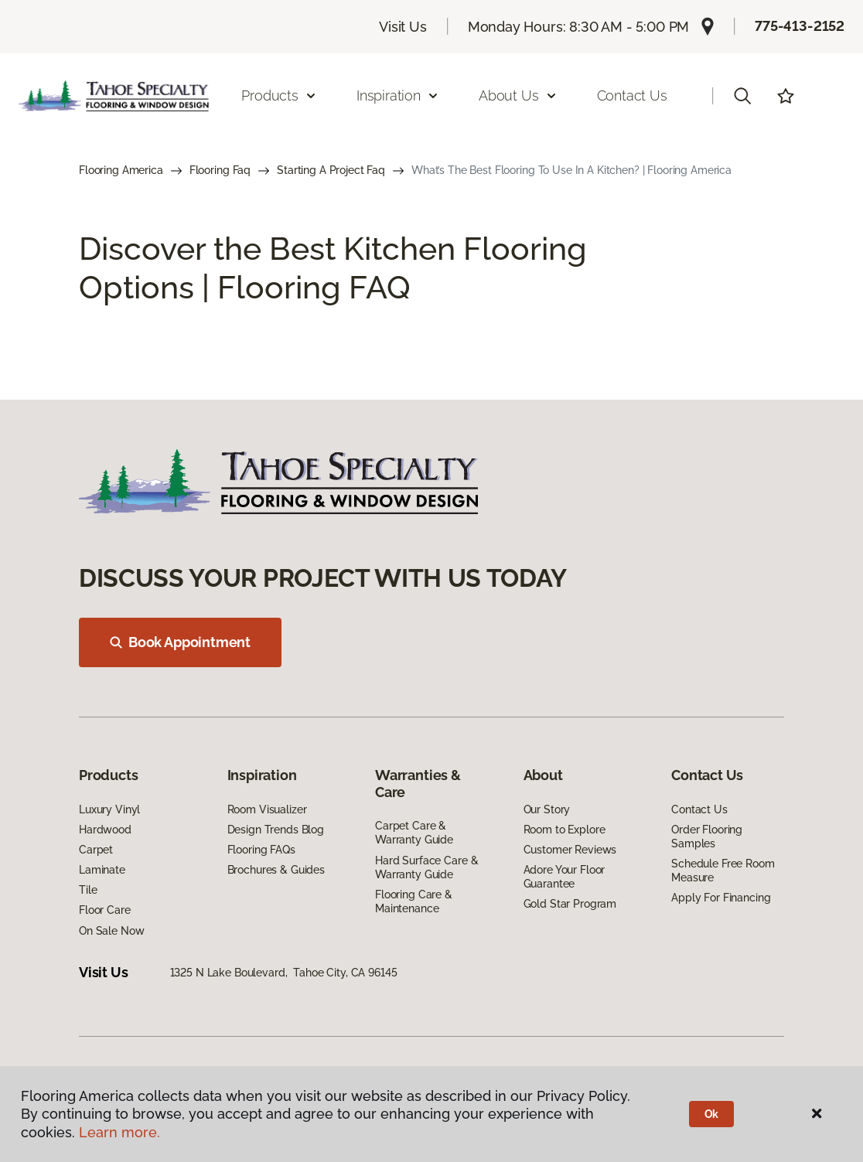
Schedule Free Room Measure (722, 870)
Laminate (102, 870)
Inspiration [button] (397, 95)
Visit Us (403, 27)
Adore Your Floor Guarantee (564, 877)
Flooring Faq (220, 170)
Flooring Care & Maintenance (413, 901)
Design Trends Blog (275, 829)
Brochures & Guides (276, 870)
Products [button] (279, 95)
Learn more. (119, 1132)
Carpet (96, 849)
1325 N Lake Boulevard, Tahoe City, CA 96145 (283, 972)
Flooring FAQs (261, 849)
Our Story (547, 809)
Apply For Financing (720, 897)
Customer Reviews (570, 849)
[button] (742, 95)
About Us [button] (518, 95)
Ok (711, 1114)
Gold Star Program (570, 904)
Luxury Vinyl (109, 809)
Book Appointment (180, 642)
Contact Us (632, 95)
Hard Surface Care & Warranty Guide (426, 867)
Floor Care (105, 910)
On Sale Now (111, 931)
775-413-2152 (799, 26)
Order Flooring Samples (706, 836)
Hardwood (105, 829)
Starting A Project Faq (331, 170)
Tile (88, 890)
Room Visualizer (267, 809)
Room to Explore (564, 829)
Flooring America (121, 170)
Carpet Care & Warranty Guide (414, 833)
